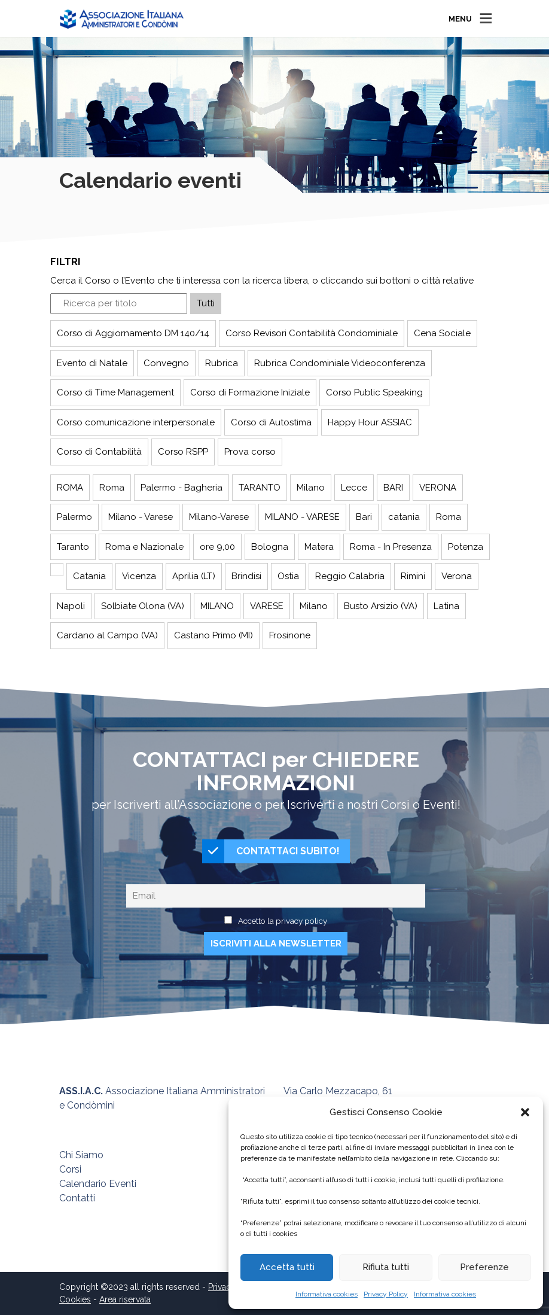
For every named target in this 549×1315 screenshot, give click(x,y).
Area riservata (125, 1299)
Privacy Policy (386, 1294)
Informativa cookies (326, 1294)
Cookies (75, 1299)
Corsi (70, 1169)
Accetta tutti (287, 1267)
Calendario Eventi (97, 1183)
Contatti (77, 1198)
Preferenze (484, 1267)
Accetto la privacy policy (282, 921)
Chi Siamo (81, 1155)
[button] (525, 1112)
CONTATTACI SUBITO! (271, 851)
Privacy (222, 1287)
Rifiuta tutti (385, 1267)
